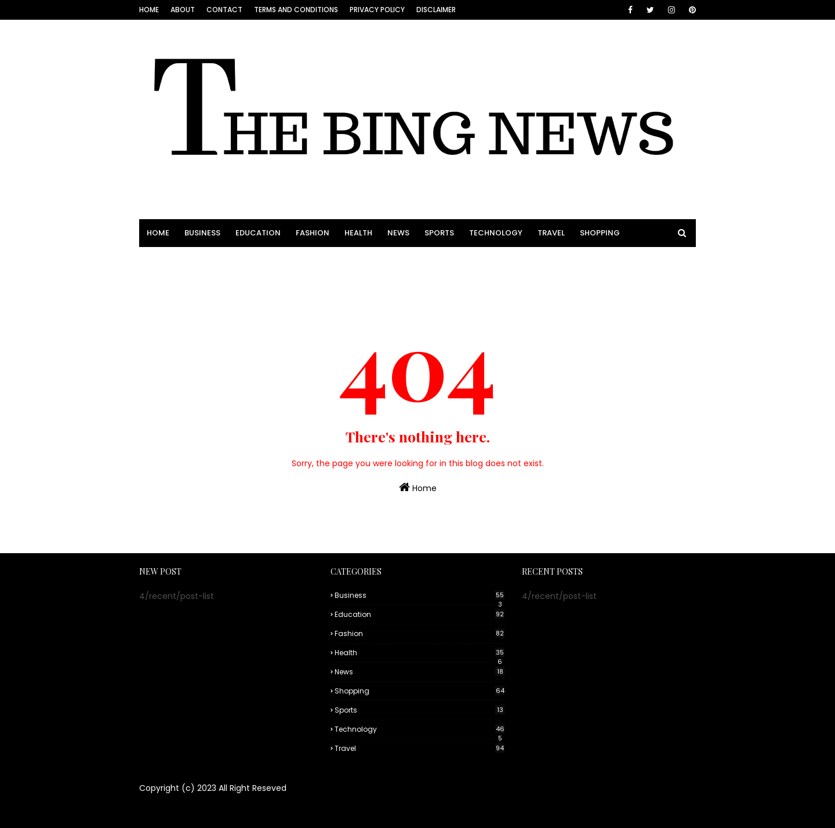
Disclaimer (436, 9)
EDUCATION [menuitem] (258, 232)
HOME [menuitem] (158, 232)
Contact (224, 9)
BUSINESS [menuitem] (202, 232)
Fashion (419, 633)
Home (149, 9)
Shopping (419, 691)
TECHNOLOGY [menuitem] (495, 232)
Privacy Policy (377, 9)
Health (419, 653)
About (182, 9)
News (419, 672)
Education (419, 614)
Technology (419, 729)
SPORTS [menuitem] (439, 232)
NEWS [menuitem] (398, 232)
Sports (419, 710)
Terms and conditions (296, 9)
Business (419, 595)
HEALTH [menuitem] (358, 232)
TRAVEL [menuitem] (551, 232)
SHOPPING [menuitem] (600, 232)
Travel (419, 748)
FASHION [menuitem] (312, 232)
